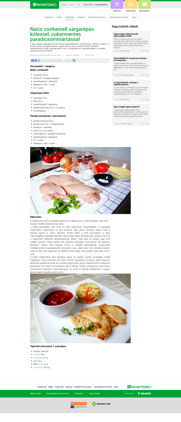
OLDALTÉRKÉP (94, 393)
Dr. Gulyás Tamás (125, 123)
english (71, 5)
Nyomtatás (67, 60)
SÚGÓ (134, 17)
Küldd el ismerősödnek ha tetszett (51, 60)
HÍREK (59, 17)
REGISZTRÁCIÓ (88, 5)
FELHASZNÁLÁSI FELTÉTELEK (57, 393)
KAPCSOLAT (78, 393)
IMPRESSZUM (35, 393)
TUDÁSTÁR (69, 18)
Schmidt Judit (124, 51)
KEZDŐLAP (49, 17)
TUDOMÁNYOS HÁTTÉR (118, 17)
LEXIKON (81, 17)
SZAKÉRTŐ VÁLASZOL (97, 17)
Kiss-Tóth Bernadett (126, 75)
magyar (64, 5)
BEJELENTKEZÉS (101, 5)
